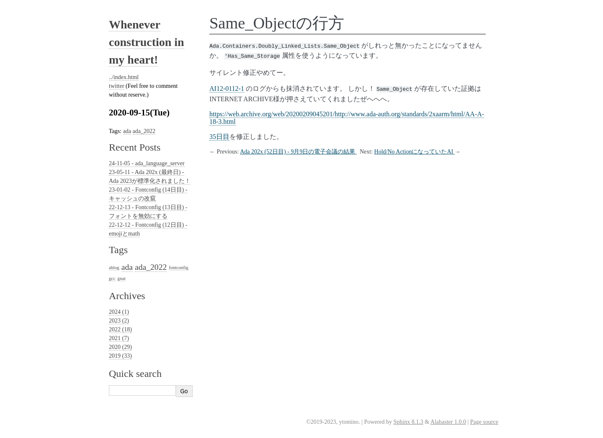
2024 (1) (119, 312)
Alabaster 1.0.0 (448, 422)
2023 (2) (119, 321)
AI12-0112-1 (226, 86)
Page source (484, 422)
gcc (112, 278)
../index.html (124, 77)
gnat (122, 278)
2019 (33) (120, 356)
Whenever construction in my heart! (146, 42)
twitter (116, 86)
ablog (114, 267)
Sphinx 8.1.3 (408, 422)
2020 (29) (120, 347)
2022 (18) (120, 329)
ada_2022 (144, 131)
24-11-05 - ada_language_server (147, 163)
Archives (127, 295)
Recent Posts (134, 147)
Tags (118, 249)
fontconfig (178, 267)
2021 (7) (119, 338)
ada (127, 131)
